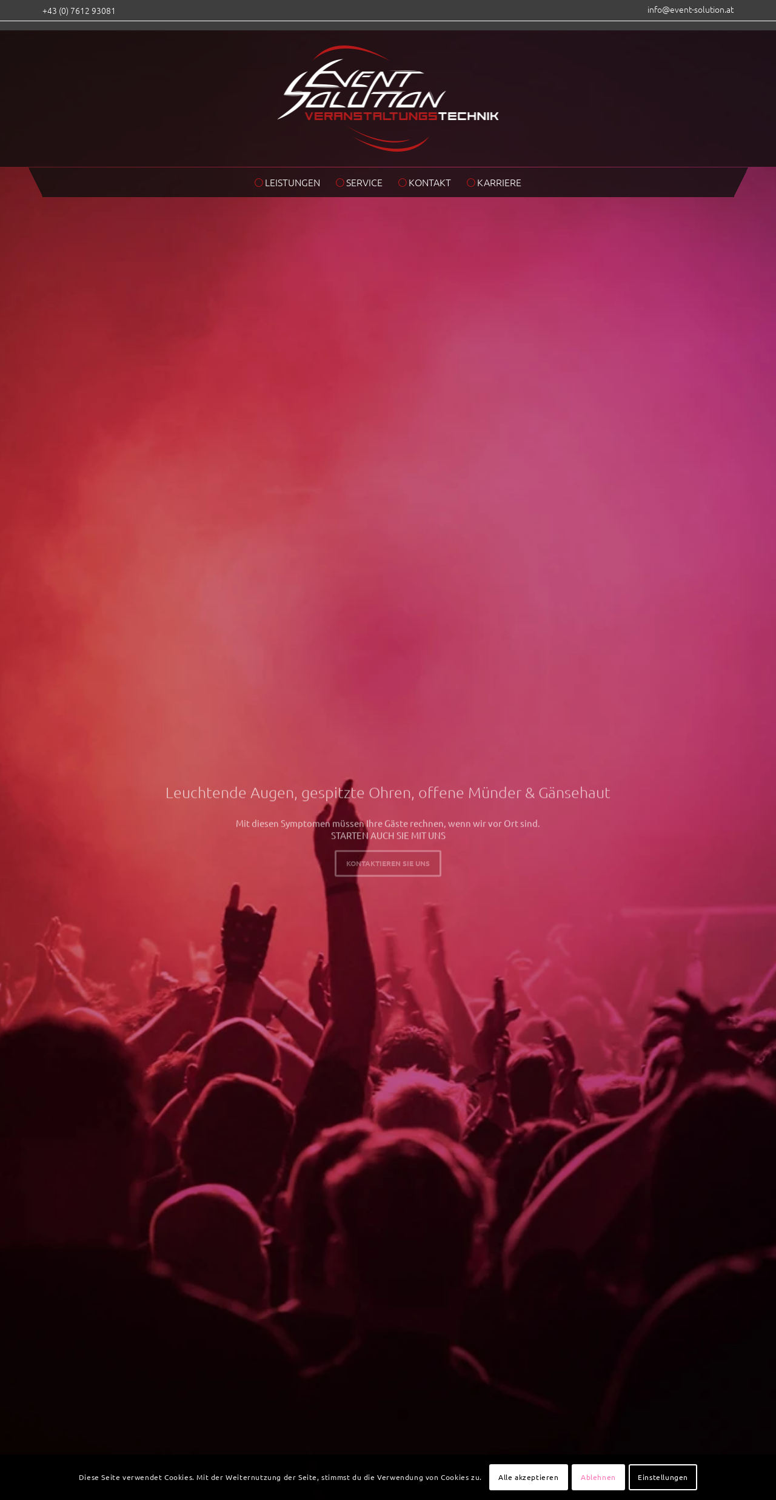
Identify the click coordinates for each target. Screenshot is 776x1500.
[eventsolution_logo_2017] (388, 94)
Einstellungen (663, 1477)
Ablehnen (598, 1477)
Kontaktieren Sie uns (388, 861)
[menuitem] (687, 12)
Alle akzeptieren (528, 1477)
